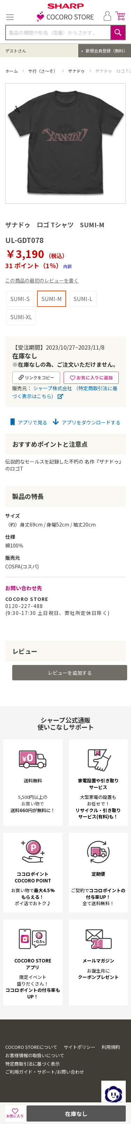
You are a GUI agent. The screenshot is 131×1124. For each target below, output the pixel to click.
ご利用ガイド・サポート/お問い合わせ (44, 1071)
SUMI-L (83, 298)
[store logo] (65, 17)
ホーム (12, 71)
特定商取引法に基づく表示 (32, 1063)
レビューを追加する (70, 672)
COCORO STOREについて (31, 1047)
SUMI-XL (21, 317)
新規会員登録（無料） (106, 50)
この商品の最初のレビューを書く (42, 280)
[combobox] (65, 32)
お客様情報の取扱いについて (34, 1055)
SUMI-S (20, 298)
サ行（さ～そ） (43, 71)
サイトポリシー (79, 1047)
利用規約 (111, 1047)
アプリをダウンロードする (87, 422)
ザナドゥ (77, 71)
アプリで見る (28, 422)
